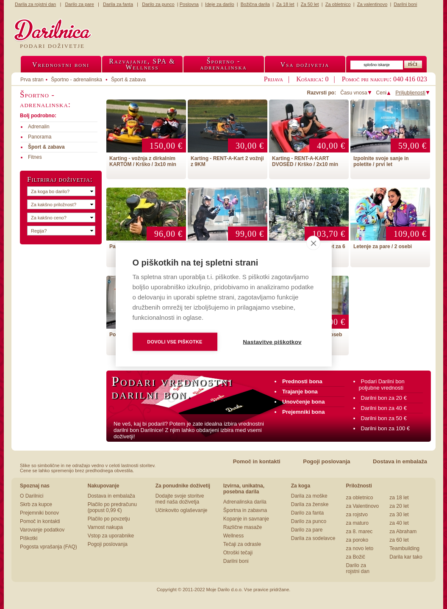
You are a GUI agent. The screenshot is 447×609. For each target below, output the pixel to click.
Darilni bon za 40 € (384, 408)
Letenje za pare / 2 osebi (382, 246)
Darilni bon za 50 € (384, 418)
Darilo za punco (308, 521)
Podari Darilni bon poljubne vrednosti (382, 384)
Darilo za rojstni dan (357, 568)
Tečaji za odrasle (242, 544)
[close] (313, 243)
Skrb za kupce (36, 504)
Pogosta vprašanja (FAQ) (48, 547)
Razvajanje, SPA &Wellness (142, 64)
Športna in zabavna (245, 510)
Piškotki (28, 538)
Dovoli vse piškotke (174, 341)
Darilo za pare (307, 530)
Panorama (39, 137)
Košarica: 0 (312, 79)
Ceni (383, 93)
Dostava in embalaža (400, 461)
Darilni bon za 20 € (384, 398)
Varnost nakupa (105, 527)
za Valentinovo (362, 506)
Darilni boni (236, 561)
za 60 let (398, 540)
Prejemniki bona (303, 412)
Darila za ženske (310, 504)
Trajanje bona (300, 391)
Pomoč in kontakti (256, 461)
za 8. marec (359, 531)
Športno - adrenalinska (76, 80)
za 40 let (398, 523)
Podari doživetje (52, 46)
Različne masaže (242, 527)
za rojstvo (356, 515)
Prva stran (32, 80)
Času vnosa (356, 93)
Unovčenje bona (303, 402)
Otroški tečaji (238, 553)
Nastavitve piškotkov (272, 342)
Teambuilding (404, 548)
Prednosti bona (302, 381)
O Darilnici (31, 496)
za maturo (357, 523)
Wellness (233, 536)
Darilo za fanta (307, 513)
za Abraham (402, 531)
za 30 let (398, 515)
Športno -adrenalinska (223, 64)
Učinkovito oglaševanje (181, 510)
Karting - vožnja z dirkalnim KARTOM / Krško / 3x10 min (142, 161)
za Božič (355, 557)
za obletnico (359, 498)
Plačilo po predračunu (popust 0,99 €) (112, 507)
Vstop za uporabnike (111, 536)
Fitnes (35, 157)
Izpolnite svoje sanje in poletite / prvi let (381, 161)
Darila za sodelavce (313, 538)
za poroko (357, 540)
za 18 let (398, 498)
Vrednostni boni (60, 64)
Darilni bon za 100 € (385, 428)
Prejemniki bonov (39, 513)
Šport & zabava (128, 80)
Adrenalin (39, 127)
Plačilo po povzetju (109, 519)
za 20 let (398, 506)
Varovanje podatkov (42, 530)
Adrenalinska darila (245, 502)
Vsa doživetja (305, 64)
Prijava (273, 79)
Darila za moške (309, 496)
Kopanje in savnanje (246, 519)
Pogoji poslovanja (326, 461)
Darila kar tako (405, 557)
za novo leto (359, 548)
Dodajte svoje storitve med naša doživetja (179, 499)
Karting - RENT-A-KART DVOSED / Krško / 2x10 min (305, 161)
